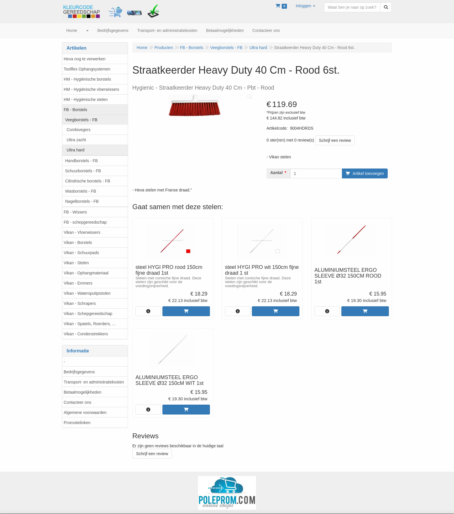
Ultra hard (75, 150)
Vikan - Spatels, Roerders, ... (90, 323)
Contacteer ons (77, 402)
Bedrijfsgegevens (79, 372)
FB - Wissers (75, 212)
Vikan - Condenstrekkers (86, 334)
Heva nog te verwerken (84, 59)
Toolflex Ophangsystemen (87, 69)
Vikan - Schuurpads (81, 252)
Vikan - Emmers (78, 283)
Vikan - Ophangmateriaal (86, 273)
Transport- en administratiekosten (94, 382)
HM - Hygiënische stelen (86, 99)
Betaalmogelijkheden (82, 392)
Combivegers (78, 129)
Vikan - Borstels (78, 242)
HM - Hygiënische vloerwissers (91, 89)
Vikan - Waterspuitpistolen (87, 293)
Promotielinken (77, 422)
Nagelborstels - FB (82, 201)
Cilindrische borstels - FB (87, 181)
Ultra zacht (76, 139)
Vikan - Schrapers (80, 303)
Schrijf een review (335, 140)
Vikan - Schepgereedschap (88, 313)
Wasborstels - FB (80, 191)
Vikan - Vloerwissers (82, 232)
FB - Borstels (75, 109)
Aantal (276, 173)
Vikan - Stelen (76, 262)
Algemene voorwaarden (85, 412)
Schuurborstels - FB (83, 171)
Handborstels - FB (81, 160)
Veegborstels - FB (81, 119)
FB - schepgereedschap (85, 222)
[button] (305, 6)
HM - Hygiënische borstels (87, 79)
